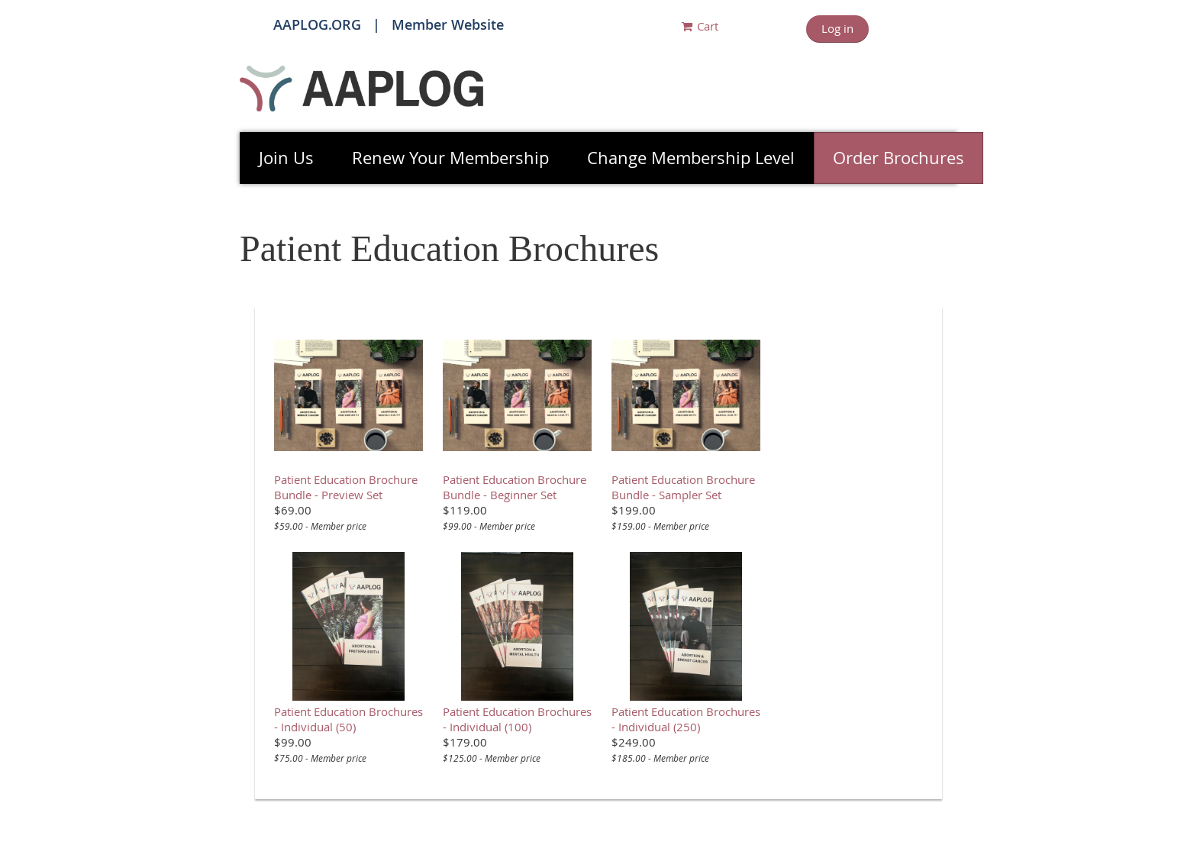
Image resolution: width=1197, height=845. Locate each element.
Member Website (448, 24)
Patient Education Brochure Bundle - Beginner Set (514, 487)
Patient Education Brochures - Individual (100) (517, 719)
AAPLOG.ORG (317, 24)
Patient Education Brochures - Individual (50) (348, 719)
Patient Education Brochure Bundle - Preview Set (346, 487)
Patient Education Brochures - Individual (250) (685, 719)
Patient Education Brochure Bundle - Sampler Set (683, 487)
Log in (837, 28)
